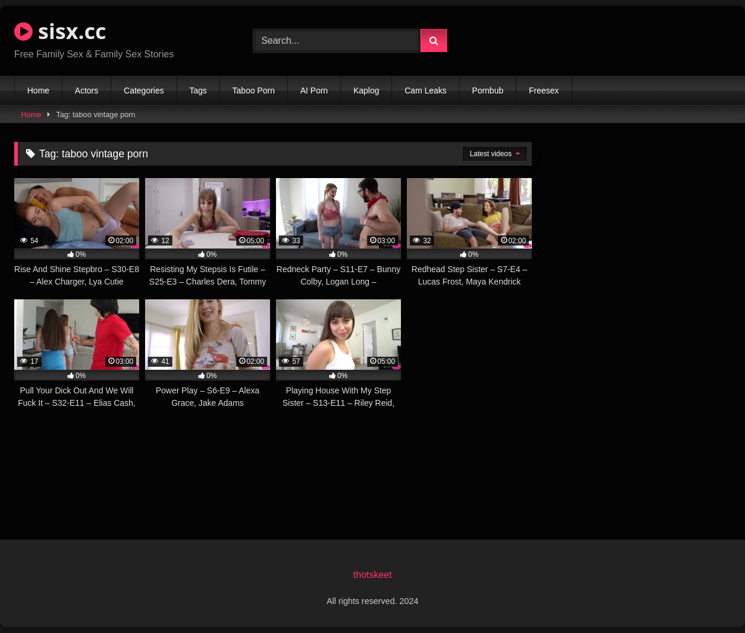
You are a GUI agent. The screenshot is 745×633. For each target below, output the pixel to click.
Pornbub (487, 90)
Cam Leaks (425, 90)
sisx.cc (60, 31)
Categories (144, 90)
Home (38, 90)
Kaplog (367, 90)
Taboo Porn (253, 90)
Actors (86, 90)
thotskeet (373, 575)
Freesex (544, 90)
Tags (198, 90)
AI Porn (314, 90)
